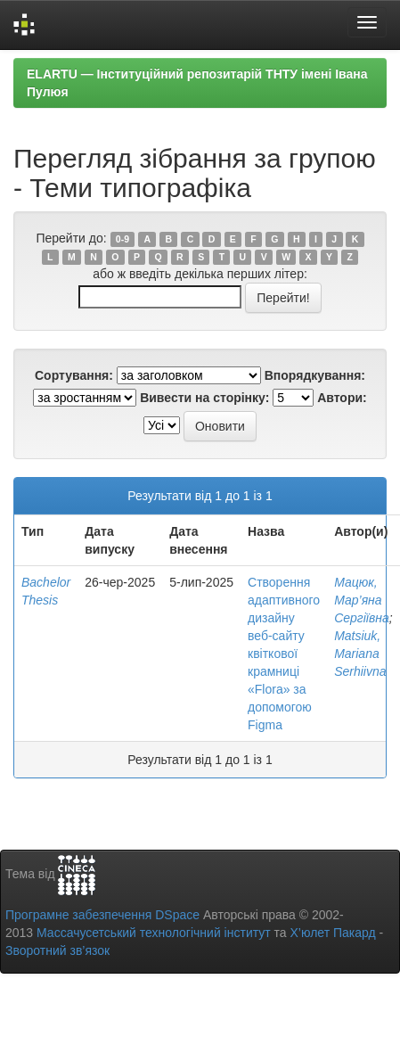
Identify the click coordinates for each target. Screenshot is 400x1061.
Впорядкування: (315, 375)
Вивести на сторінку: (204, 398)
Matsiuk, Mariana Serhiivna (360, 654)
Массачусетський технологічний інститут (154, 932)
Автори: (342, 398)
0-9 (122, 239)
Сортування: (74, 375)
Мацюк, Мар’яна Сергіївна (361, 600)
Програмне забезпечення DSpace (102, 915)
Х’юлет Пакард (333, 932)
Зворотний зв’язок (57, 950)
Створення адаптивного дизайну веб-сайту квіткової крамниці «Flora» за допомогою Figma (284, 653)
